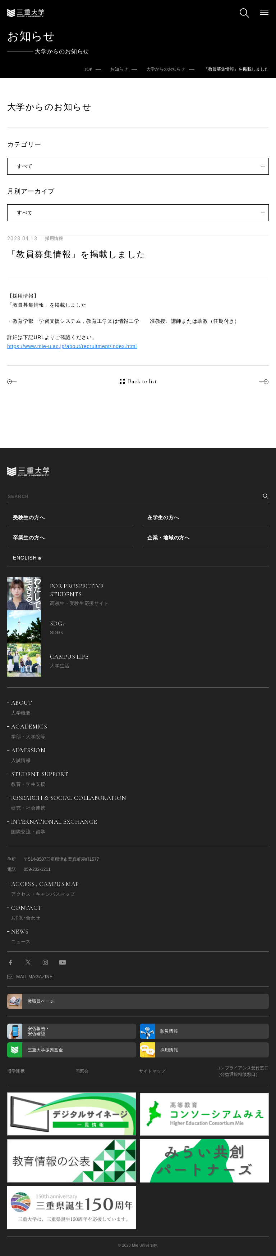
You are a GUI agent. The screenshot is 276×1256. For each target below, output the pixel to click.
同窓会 (82, 1071)
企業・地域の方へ (168, 537)
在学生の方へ (163, 517)
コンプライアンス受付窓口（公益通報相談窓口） (242, 1071)
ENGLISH (25, 558)
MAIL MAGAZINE (30, 977)
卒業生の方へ (29, 537)
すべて (25, 166)
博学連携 (16, 1071)
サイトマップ (152, 1071)
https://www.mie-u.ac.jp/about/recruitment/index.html (72, 346)
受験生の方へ (29, 517)
